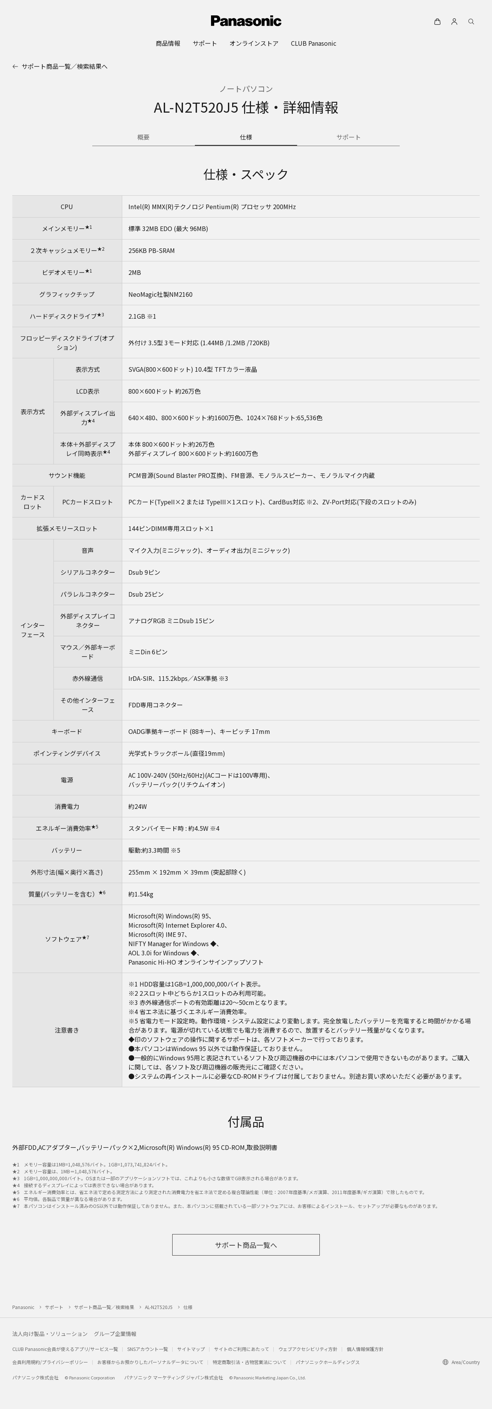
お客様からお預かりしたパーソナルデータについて (150, 1362)
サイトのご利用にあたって (241, 1349)
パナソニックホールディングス (328, 1362)
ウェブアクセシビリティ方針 (307, 1349)
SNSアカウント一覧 (147, 1349)
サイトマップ (191, 1349)
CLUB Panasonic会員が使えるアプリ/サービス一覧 (65, 1349)
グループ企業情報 (115, 1333)
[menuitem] (168, 43)
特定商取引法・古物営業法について (249, 1362)
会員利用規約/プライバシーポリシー (50, 1362)
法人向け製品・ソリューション (50, 1333)
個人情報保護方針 (365, 1349)
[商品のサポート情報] (348, 138)
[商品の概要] (143, 138)
